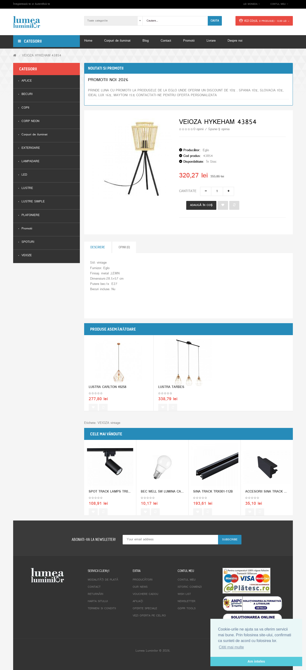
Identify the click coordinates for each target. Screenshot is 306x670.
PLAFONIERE (31, 215)
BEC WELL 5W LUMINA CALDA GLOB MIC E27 (175, 497)
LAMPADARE (30, 161)
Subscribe (229, 539)
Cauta (215, 20)
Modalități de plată (103, 579)
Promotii (27, 229)
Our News (140, 587)
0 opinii (198, 129)
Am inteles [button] (256, 661)
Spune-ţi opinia (219, 129)
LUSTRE (27, 188)
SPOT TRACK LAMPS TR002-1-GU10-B (117, 497)
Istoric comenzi (190, 587)
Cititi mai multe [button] (231, 647)
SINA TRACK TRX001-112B (213, 497)
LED (24, 175)
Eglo (206, 150)
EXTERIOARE (31, 148)
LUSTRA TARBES (171, 392)
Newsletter (186, 601)
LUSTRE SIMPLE (33, 201)
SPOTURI (28, 242)
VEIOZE (27, 255)
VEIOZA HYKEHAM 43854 (41, 55)
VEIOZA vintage (109, 423)
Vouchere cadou (145, 594)
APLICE (27, 81)
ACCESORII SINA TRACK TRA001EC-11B (275, 497)
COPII (25, 108)
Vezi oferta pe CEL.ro (149, 615)
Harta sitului (98, 601)
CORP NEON (30, 121)
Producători (143, 579)
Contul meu (187, 579)
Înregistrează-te (22, 4)
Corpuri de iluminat (34, 135)
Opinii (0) (124, 247)
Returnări (95, 594)
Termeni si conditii (102, 608)
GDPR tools (187, 608)
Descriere (97, 247)
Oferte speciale (145, 608)
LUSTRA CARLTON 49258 (107, 392)
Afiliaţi (138, 601)
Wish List (184, 594)
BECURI (27, 94)
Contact (94, 587)
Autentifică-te (42, 4)
